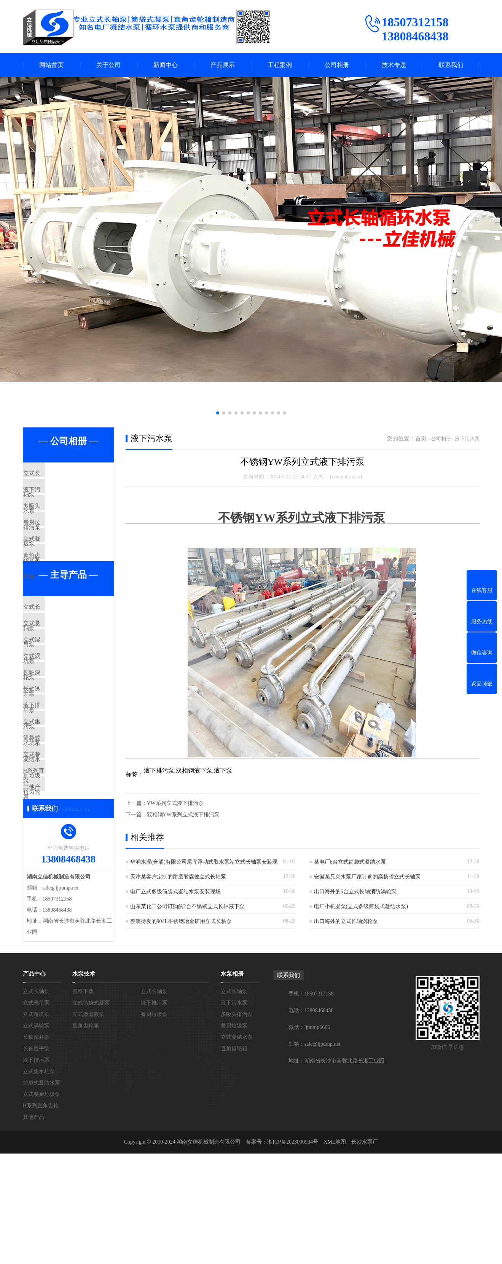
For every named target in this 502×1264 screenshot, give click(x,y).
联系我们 (451, 65)
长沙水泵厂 (364, 1252)
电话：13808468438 (311, 1121)
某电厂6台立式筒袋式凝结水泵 (350, 863)
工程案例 (280, 65)
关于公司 (108, 65)
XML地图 (335, 1252)
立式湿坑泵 (55, 690)
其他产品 (52, 892)
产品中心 (34, 1084)
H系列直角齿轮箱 (63, 870)
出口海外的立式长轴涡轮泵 (346, 922)
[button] (217, 413)
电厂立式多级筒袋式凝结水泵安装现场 (175, 892)
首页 (421, 439)
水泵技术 (83, 1084)
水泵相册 (232, 1084)
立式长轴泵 (55, 475)
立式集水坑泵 (58, 802)
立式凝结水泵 (58, 565)
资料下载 (83, 1102)
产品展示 (222, 65)
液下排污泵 (55, 780)
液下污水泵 (55, 497)
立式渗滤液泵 (88, 1125)
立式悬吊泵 (55, 667)
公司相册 (337, 65)
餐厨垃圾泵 (55, 542)
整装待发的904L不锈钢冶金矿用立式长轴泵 (181, 922)
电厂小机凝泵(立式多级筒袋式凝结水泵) (361, 907)
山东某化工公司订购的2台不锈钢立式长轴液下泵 (187, 907)
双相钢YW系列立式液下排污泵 (183, 815)
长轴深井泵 (55, 735)
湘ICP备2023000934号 (292, 1252)
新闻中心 (165, 65)
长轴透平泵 (55, 757)
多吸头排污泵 (58, 520)
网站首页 (51, 65)
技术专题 (394, 65)
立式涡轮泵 (55, 712)
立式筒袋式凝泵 (91, 1113)
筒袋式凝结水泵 (61, 825)
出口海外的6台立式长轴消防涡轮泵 (355, 892)
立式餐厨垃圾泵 (61, 847)
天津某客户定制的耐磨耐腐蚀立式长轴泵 (178, 877)
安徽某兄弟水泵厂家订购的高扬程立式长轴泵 (367, 877)
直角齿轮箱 (55, 587)
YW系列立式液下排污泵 (175, 804)
